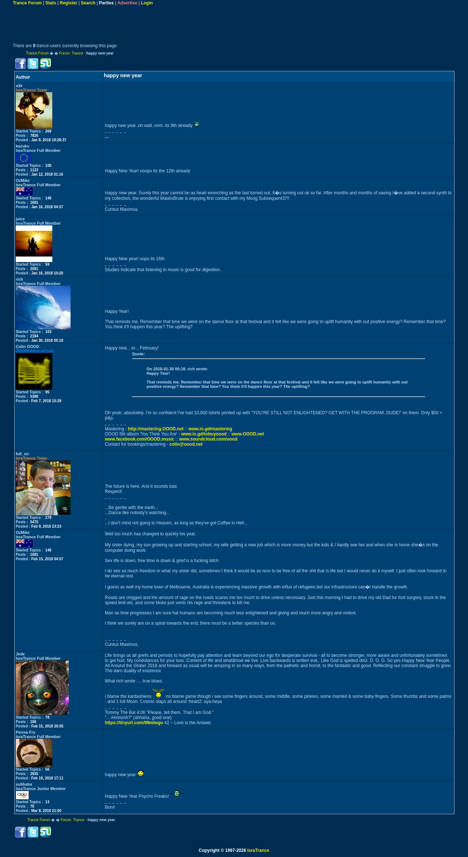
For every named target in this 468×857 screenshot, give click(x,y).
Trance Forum (27, 2)
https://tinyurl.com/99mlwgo (134, 722)
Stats (50, 2)
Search (88, 2)
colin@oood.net (185, 444)
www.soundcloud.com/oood (208, 439)
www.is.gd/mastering (210, 428)
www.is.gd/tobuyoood (203, 434)
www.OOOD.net (247, 434)
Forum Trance (71, 53)
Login (147, 2)
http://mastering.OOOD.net (156, 428)
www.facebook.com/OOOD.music (139, 439)
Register (68, 2)
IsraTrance (258, 850)
